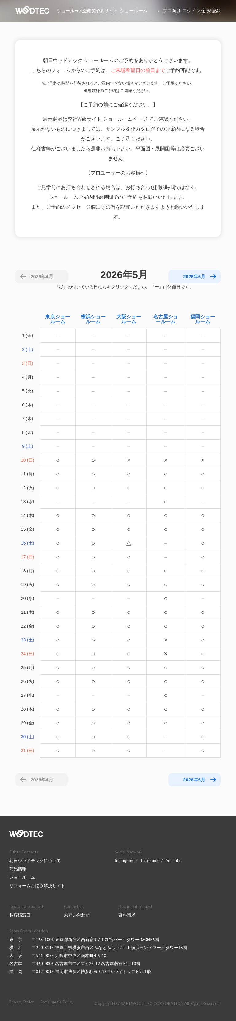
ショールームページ (125, 119)
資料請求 (127, 915)
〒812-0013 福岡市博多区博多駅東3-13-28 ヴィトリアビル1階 (91, 971)
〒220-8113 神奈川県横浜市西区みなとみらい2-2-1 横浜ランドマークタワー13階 (109, 947)
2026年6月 (194, 779)
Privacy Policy (21, 1001)
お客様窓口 (20, 915)
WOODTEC (26, 833)
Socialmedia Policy (56, 1001)
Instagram (124, 860)
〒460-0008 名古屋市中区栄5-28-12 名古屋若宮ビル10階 (86, 963)
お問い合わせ (77, 915)
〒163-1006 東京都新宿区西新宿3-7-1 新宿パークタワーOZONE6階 (95, 939)
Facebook (150, 860)
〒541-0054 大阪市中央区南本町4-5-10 (69, 955)
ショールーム (22, 877)
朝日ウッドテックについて (35, 860)
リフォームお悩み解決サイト (37, 886)
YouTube (173, 860)
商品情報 (17, 869)
